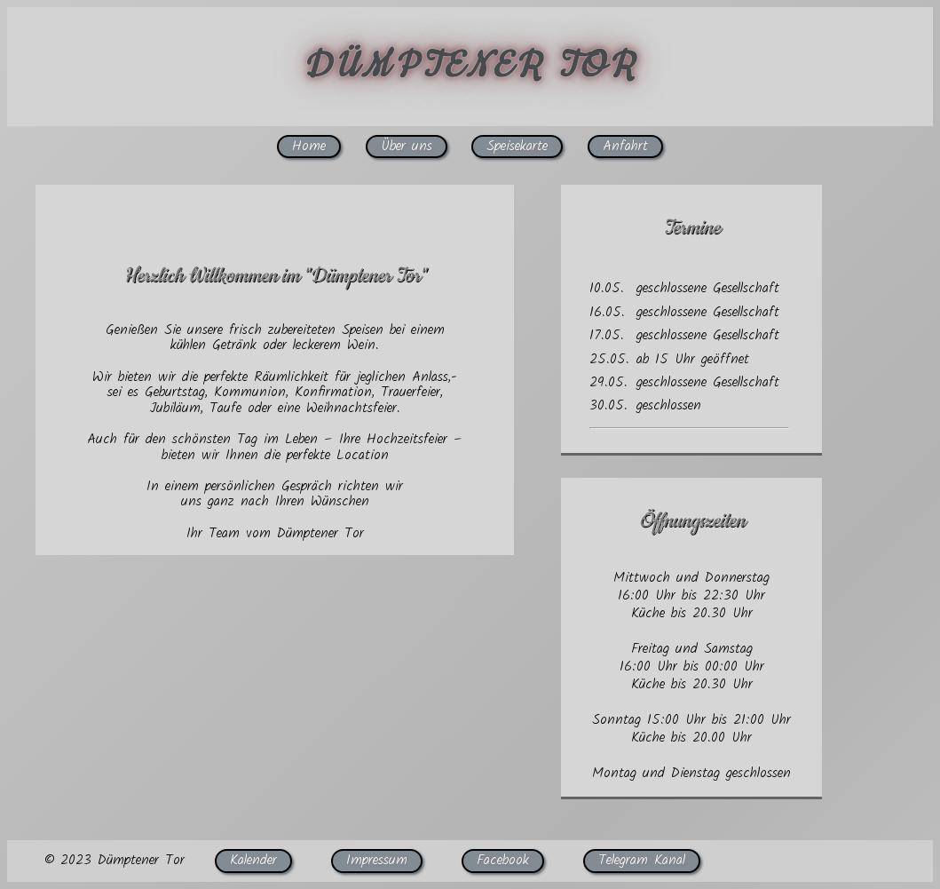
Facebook (503, 860)
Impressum (376, 860)
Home (309, 146)
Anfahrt (625, 146)
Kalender (253, 860)
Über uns (406, 146)
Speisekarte (517, 146)
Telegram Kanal (641, 860)
